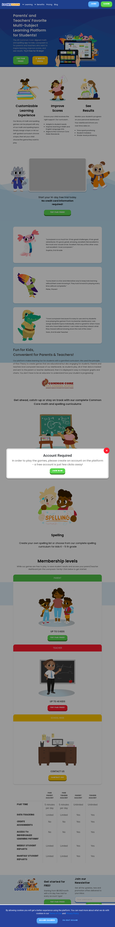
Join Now (57, 471)
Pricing (49, 4)
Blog (56, 4)
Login (106, 4)
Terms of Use (56, 913)
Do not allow (70, 920)
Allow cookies (47, 920)
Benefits (39, 4)
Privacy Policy (72, 913)
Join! (93, 4)
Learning (27, 4)
